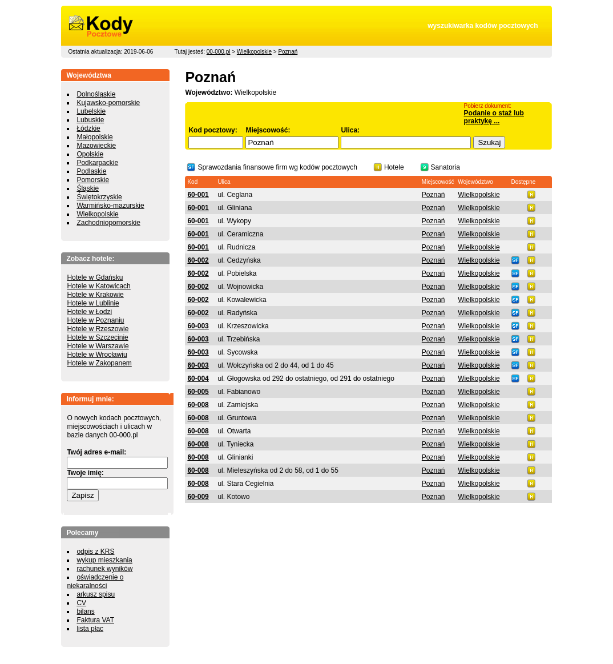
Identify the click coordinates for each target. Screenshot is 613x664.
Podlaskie (91, 171)
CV (81, 603)
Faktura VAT (95, 620)
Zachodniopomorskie (108, 223)
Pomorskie (92, 180)
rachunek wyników (104, 569)
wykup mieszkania (104, 560)
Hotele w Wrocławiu (97, 355)
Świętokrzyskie (99, 197)
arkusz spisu (95, 594)
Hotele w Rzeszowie (97, 329)
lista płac (89, 629)
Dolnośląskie (95, 94)
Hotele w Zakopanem (99, 363)
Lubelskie (91, 111)
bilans (85, 611)
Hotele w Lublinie (93, 303)
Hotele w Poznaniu (95, 320)
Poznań (287, 52)
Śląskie (87, 188)
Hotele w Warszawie (97, 346)
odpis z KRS (95, 552)
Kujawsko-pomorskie (108, 103)
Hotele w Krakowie (95, 295)
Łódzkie (88, 128)
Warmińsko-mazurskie (110, 206)
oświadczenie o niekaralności (95, 581)
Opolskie (89, 154)
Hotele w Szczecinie (97, 337)
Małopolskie (94, 137)
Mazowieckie (96, 146)
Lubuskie (90, 120)
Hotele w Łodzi (89, 312)
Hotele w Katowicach (98, 286)
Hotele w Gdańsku (95, 277)
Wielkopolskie (254, 52)
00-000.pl (219, 52)
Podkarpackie (97, 163)
